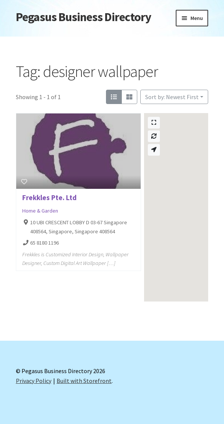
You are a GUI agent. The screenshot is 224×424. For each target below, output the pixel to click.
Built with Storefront (84, 380)
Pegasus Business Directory (83, 16)
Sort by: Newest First (172, 97)
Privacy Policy (33, 380)
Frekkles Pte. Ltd (49, 197)
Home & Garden (40, 210)
